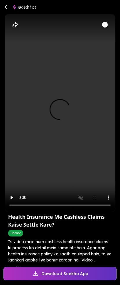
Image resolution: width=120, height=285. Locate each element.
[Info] (105, 25)
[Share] (15, 25)
